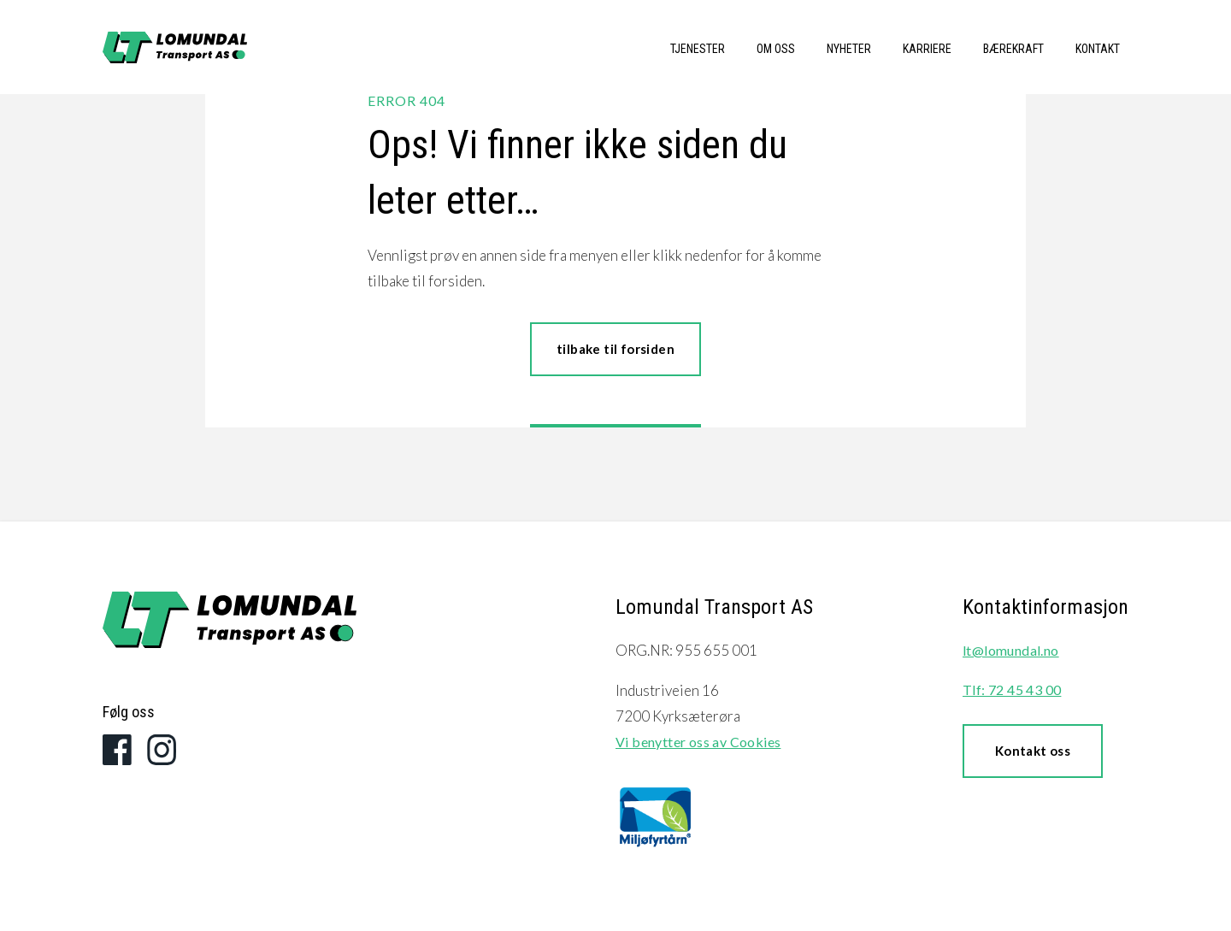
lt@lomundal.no (1011, 650)
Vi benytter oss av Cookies (698, 742)
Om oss (776, 49)
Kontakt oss (1032, 750)
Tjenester (697, 49)
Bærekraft (1013, 49)
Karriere (927, 49)
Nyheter (849, 49)
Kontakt (1097, 49)
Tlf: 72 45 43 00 (1012, 689)
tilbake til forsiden (615, 348)
